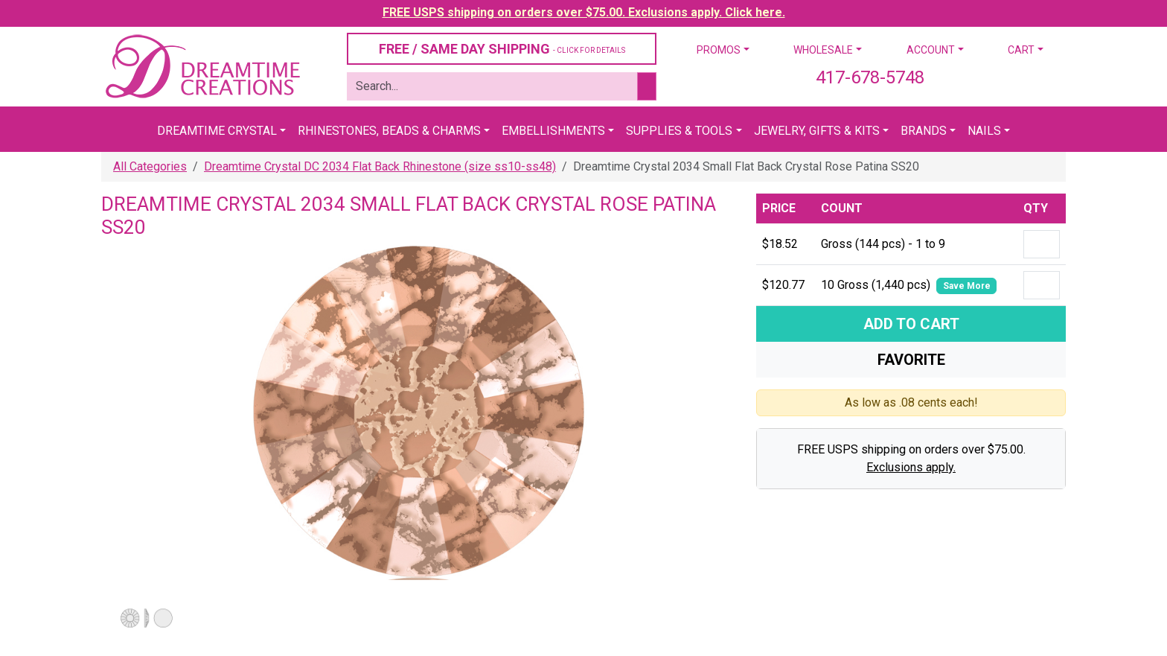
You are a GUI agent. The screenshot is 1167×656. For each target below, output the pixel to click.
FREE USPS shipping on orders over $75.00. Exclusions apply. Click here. (584, 12)
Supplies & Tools (679, 131)
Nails (984, 131)
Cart (1021, 50)
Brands (924, 131)
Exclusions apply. (911, 467)
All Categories (150, 166)
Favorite (911, 360)
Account (931, 50)
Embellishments (553, 131)
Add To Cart (911, 324)
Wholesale (823, 50)
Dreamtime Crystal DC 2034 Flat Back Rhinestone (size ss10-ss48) (380, 166)
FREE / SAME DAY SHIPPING (502, 49)
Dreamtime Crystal (217, 131)
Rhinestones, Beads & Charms (389, 131)
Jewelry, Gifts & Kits (817, 131)
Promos (719, 50)
